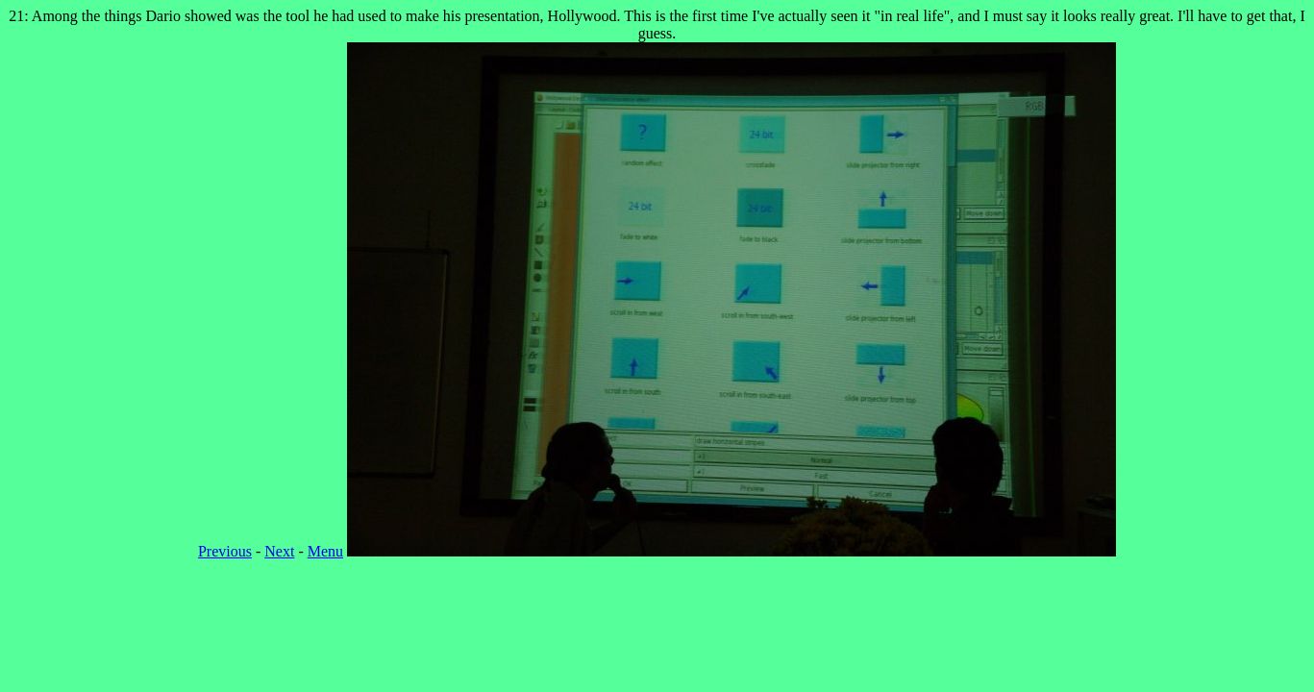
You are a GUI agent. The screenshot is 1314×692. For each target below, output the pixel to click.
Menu (325, 551)
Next (279, 551)
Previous (225, 551)
